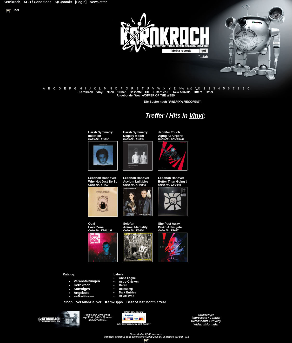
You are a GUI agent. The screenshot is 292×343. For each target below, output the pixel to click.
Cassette (136, 92)
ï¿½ (181, 88)
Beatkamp (126, 289)
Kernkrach (86, 92)
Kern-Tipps (114, 302)
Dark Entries (127, 292)
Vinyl (99, 92)
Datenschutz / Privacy (206, 321)
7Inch (110, 92)
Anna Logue (127, 278)
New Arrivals (181, 92)
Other (209, 92)
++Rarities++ (161, 92)
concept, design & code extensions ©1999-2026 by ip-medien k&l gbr (144, 337)
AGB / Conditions (38, 2)
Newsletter (98, 2)
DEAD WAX (127, 296)
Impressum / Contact (206, 317)
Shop (68, 302)
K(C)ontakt (63, 2)
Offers (198, 92)
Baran (123, 285)
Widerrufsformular (206, 324)
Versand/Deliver (88, 302)
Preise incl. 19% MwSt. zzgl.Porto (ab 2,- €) (97, 316)
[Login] (80, 2)
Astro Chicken (129, 281)
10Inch (121, 92)
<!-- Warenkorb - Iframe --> (146, 340)
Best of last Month (141, 302)
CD (147, 92)
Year (162, 302)
